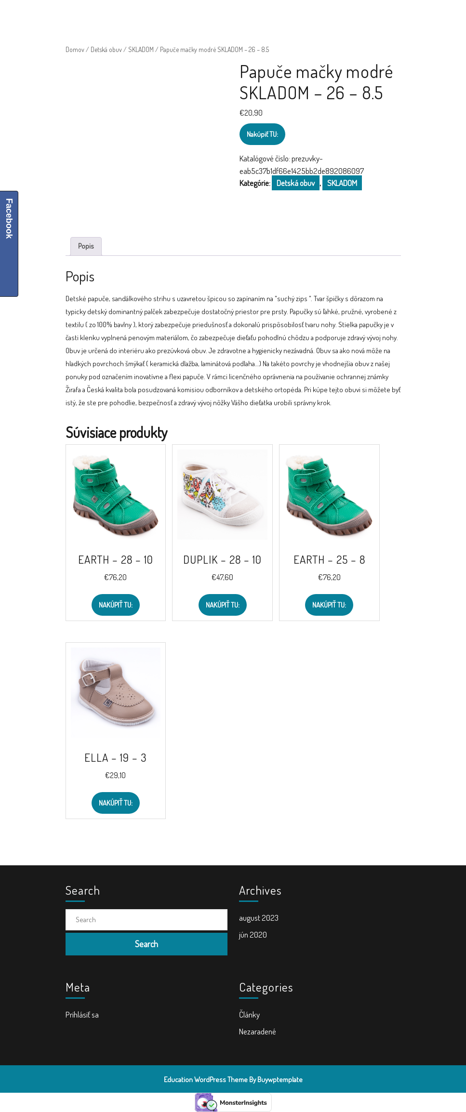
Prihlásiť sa (82, 1014)
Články (249, 1014)
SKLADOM (141, 49)
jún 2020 (253, 934)
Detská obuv (106, 49)
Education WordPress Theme (206, 1079)
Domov (75, 49)
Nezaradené (257, 1031)
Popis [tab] (86, 246)
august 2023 (259, 918)
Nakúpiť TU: (262, 134)
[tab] (291, 12)
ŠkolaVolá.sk (107, 12)
